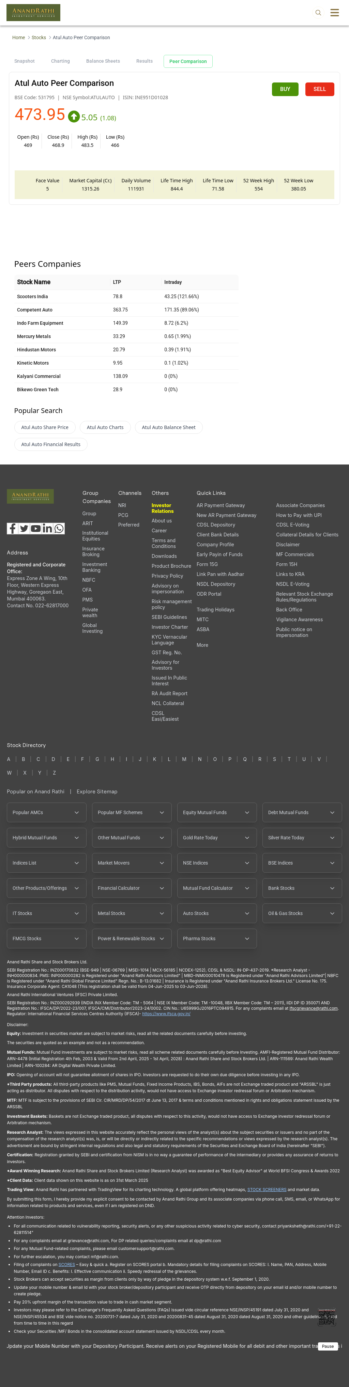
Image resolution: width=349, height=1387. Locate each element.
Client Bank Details (218, 534)
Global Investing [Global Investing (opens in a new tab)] (92, 628)
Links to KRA (290, 574)
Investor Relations (163, 508)
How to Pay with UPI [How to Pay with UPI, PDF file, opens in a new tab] (299, 515)
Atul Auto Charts (105, 427)
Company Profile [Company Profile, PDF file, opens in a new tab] (215, 544)
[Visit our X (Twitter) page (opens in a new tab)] (24, 528)
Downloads (164, 556)
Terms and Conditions (164, 543)
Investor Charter (170, 627)
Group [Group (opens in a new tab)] (89, 513)
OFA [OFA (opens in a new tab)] (87, 590)
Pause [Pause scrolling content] (328, 1346)
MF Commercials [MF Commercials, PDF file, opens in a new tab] (295, 554)
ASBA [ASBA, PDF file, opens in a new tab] (203, 629)
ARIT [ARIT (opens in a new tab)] (87, 523)
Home (18, 37)
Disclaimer (288, 544)
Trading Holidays (215, 609)
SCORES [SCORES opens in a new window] (67, 1264)
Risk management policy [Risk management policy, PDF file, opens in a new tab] (172, 604)
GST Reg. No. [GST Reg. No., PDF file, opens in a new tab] (167, 652)
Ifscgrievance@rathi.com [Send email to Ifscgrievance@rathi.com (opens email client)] (313, 1008)
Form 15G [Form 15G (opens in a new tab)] (207, 564)
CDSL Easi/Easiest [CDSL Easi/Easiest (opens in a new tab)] (165, 716)
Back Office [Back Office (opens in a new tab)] (289, 609)
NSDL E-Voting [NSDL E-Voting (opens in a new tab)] (292, 584)
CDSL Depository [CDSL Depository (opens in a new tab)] (216, 525)
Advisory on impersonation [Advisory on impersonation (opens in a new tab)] (168, 588)
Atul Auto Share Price (45, 427)
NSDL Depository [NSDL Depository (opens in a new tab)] (216, 584)
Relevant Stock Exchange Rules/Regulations (304, 597)
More (202, 645)
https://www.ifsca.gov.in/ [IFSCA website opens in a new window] (166, 1013)
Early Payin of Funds (220, 554)
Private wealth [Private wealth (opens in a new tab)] (90, 612)
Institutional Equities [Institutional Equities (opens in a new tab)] (95, 536)
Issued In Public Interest (169, 680)
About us (162, 520)
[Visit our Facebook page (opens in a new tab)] (12, 528)
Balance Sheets (103, 61)
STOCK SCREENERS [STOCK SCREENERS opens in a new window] (267, 1189)
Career (159, 530)
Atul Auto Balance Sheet (169, 427)
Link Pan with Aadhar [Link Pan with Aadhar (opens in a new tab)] (220, 574)
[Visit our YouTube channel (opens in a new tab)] (36, 528)
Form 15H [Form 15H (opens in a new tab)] (286, 564)
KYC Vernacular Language (169, 639)
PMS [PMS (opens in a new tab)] (87, 600)
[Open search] (318, 12)
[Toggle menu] (335, 12)
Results (144, 61)
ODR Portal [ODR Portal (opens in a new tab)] (209, 594)
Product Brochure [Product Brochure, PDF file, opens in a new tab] (171, 566)
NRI (122, 505)
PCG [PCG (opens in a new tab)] (123, 515)
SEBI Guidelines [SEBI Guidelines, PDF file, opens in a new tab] (169, 617)
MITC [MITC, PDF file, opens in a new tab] (203, 619)
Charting (60, 61)
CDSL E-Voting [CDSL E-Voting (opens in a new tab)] (292, 525)
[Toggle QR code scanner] (327, 1317)
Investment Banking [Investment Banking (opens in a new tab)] (94, 567)
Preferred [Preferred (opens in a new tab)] (128, 525)
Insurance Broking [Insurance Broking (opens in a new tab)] (93, 551)
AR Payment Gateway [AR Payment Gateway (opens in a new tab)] (221, 505)
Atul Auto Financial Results (50, 444)
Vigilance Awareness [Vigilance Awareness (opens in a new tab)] (299, 619)
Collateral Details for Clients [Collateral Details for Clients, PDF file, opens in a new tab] (307, 534)
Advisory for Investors (165, 665)
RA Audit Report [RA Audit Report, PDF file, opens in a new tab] (169, 693)
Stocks (39, 37)
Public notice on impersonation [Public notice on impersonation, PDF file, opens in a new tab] (294, 632)
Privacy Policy (167, 576)
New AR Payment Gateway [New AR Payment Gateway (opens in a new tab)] (227, 515)
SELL (320, 89)
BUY (285, 89)
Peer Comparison (188, 61)
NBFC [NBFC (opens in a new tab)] (88, 580)
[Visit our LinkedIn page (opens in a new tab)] (47, 528)
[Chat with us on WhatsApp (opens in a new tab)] (59, 528)
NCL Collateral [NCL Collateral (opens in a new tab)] (168, 703)
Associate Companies (300, 505)
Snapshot (24, 61)
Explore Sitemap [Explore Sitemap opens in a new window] (97, 791)
